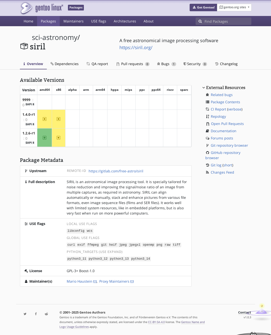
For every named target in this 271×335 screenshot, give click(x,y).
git (104, 244)
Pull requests (133, 63)
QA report (97, 63)
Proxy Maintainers (114, 280)
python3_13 (119, 258)
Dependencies (65, 63)
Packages (48, 21)
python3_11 (76, 258)
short (227, 165)
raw (167, 244)
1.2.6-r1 (28, 133)
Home (28, 21)
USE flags (98, 21)
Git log (216, 165)
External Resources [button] (225, 87)
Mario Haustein (79, 280)
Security (195, 63)
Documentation (223, 130)
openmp (148, 244)
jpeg (123, 244)
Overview (33, 63)
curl (71, 244)
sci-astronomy (54, 37)
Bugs (166, 63)
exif (81, 244)
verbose (234, 109)
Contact (244, 312)
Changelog (226, 63)
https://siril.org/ (136, 47)
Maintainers (73, 21)
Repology (218, 116)
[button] (203, 7)
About (149, 21)
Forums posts (222, 138)
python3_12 (98, 258)
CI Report (218, 109)
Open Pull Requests (227, 123)
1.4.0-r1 (28, 114)
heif (113, 244)
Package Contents (225, 102)
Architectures (125, 21)
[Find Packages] (228, 21)
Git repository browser (229, 145)
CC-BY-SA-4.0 (156, 321)
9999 (26, 99)
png (159, 244)
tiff (176, 244)
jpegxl (134, 244)
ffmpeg (93, 244)
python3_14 (140, 258)
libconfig (75, 230)
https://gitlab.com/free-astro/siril (116, 171)
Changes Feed (222, 172)
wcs (90, 230)
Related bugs (222, 94)
